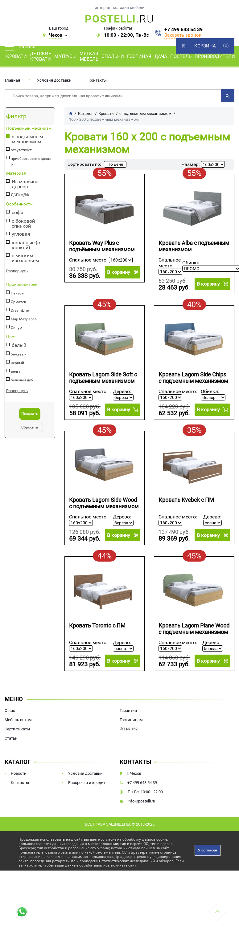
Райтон (17, 293)
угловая (21, 234)
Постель (181, 56)
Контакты (98, 80)
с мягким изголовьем (25, 258)
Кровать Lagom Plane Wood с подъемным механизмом (194, 628)
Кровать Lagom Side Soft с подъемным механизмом (103, 377)
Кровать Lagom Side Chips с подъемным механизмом (193, 377)
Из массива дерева (25, 184)
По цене (115, 164)
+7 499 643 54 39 (183, 29)
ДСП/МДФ (20, 195)
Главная (12, 80)
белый (19, 345)
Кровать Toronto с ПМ (97, 625)
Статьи (11, 738)
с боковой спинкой (23, 224)
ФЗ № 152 (129, 729)
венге (15, 371)
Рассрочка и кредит (86, 782)
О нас (10, 710)
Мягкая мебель (89, 56)
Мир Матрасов (24, 319)
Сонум (16, 328)
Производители (215, 56)
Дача (161, 56)
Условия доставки (54, 80)
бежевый (19, 354)
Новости (19, 773)
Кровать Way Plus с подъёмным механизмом (101, 246)
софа (17, 212)
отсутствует (21, 150)
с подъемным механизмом (27, 139)
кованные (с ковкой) (26, 245)
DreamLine (20, 310)
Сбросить (29, 427)
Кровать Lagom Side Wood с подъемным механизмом (103, 503)
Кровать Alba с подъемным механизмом (194, 246)
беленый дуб (22, 380)
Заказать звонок (182, 35)
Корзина (205, 46)
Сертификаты (17, 729)
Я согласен (207, 850)
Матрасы (65, 56)
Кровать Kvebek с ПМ (186, 500)
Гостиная (139, 56)
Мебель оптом (18, 719)
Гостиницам (131, 719)
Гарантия (128, 710)
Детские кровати (40, 56)
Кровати (16, 56)
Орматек (18, 302)
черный (17, 363)
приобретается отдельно (31, 161)
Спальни (112, 56)
